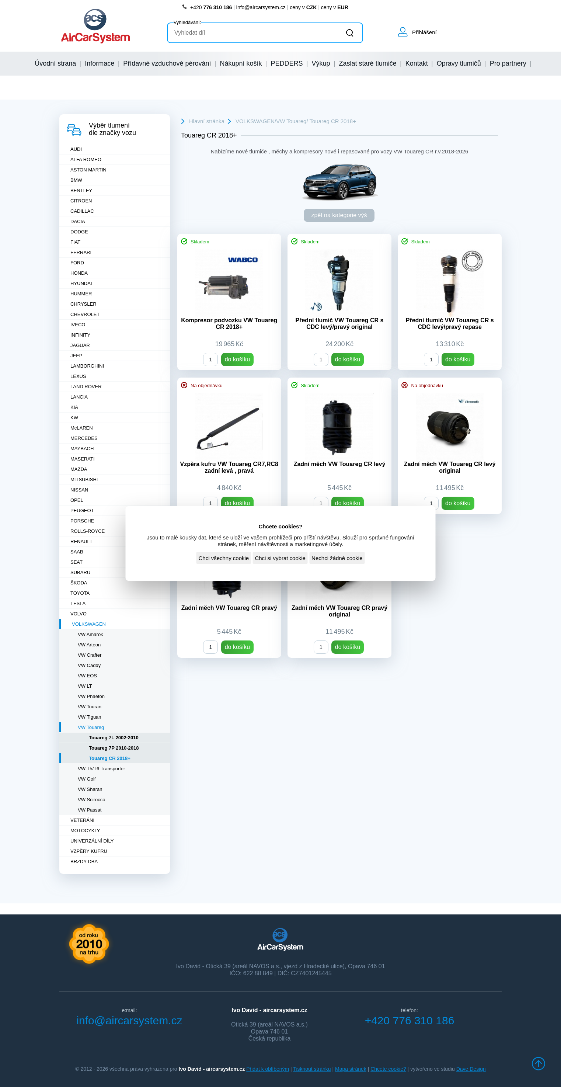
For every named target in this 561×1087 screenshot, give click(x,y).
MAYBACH (82, 448)
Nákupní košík (241, 63)
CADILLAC (82, 211)
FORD (77, 262)
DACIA (77, 221)
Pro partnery (508, 63)
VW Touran (89, 706)
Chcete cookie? (388, 1069)
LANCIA (79, 397)
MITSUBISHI (84, 479)
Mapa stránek (350, 1069)
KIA (74, 407)
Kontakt (416, 63)
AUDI (76, 149)
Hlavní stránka (206, 121)
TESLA (78, 603)
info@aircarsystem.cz (261, 7)
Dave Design (471, 1069)
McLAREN (81, 428)
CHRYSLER (83, 304)
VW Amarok (90, 634)
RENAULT (81, 541)
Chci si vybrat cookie (280, 558)
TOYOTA (80, 593)
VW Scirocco (91, 799)
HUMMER (81, 293)
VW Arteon (89, 644)
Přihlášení (424, 32)
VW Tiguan (89, 717)
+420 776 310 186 (409, 1020)
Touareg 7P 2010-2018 (114, 748)
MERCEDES (84, 438)
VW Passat (89, 810)
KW (74, 417)
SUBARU (80, 572)
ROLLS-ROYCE (87, 531)
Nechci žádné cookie (336, 558)
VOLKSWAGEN (89, 624)
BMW (76, 180)
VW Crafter (89, 655)
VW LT (85, 686)
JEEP (76, 355)
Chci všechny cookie (223, 558)
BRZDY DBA (84, 861)
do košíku (237, 359)
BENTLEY (81, 190)
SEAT (76, 562)
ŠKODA (78, 583)
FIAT (75, 242)
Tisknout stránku (312, 1069)
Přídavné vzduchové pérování (167, 63)
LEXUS (78, 376)
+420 (207, 7)
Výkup (321, 63)
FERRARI (80, 252)
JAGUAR (80, 345)
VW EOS (87, 675)
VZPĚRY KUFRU (88, 851)
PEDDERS (287, 63)
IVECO (77, 324)
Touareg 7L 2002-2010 (114, 737)
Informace (99, 63)
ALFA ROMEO (85, 159)
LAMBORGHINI (87, 366)
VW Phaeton (91, 696)
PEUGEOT (82, 510)
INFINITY (80, 335)
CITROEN (81, 201)
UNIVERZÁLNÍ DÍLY (92, 841)
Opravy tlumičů (459, 63)
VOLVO (78, 614)
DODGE (79, 232)
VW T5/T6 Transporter (101, 768)
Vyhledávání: (187, 22)
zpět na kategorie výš (339, 215)
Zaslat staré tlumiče (368, 63)
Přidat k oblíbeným (267, 1069)
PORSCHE (82, 521)
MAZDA (78, 469)
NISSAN (79, 490)
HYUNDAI (81, 283)
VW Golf (86, 779)
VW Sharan (90, 789)
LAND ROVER (86, 386)
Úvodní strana (55, 63)
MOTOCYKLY (85, 830)
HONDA (79, 273)
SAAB (76, 552)
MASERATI (82, 459)
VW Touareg (91, 727)
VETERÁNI (82, 820)
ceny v (303, 7)
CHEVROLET (85, 314)
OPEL (76, 500)
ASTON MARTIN (88, 170)
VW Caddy (89, 665)
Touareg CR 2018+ (109, 758)
